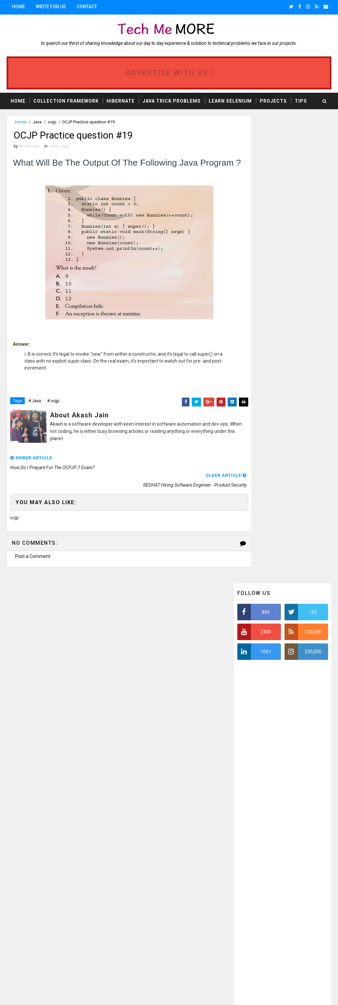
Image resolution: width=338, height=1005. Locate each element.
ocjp (52, 121)
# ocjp (53, 413)
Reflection (54, 938)
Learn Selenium (230, 100)
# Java (34, 413)
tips (75, 858)
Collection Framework (66, 100)
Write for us (51, 6)
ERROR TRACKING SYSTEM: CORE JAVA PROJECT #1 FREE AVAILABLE (298, 729)
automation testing (32, 915)
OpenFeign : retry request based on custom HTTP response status (295, 756)
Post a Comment (33, 551)
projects (77, 892)
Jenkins (77, 915)
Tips (301, 100)
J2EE (53, 881)
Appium (19, 938)
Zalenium (21, 961)
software (21, 881)
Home (18, 6)
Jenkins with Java (79, 950)
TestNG (55, 904)
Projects (273, 100)
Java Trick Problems (172, 100)
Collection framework (65, 869)
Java (37, 121)
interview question (31, 892)
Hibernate (121, 100)
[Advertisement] (286, 375)
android (20, 927)
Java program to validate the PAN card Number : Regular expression (295, 784)
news (17, 869)
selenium (21, 904)
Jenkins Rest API (28, 950)
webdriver (56, 927)
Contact (87, 6)
